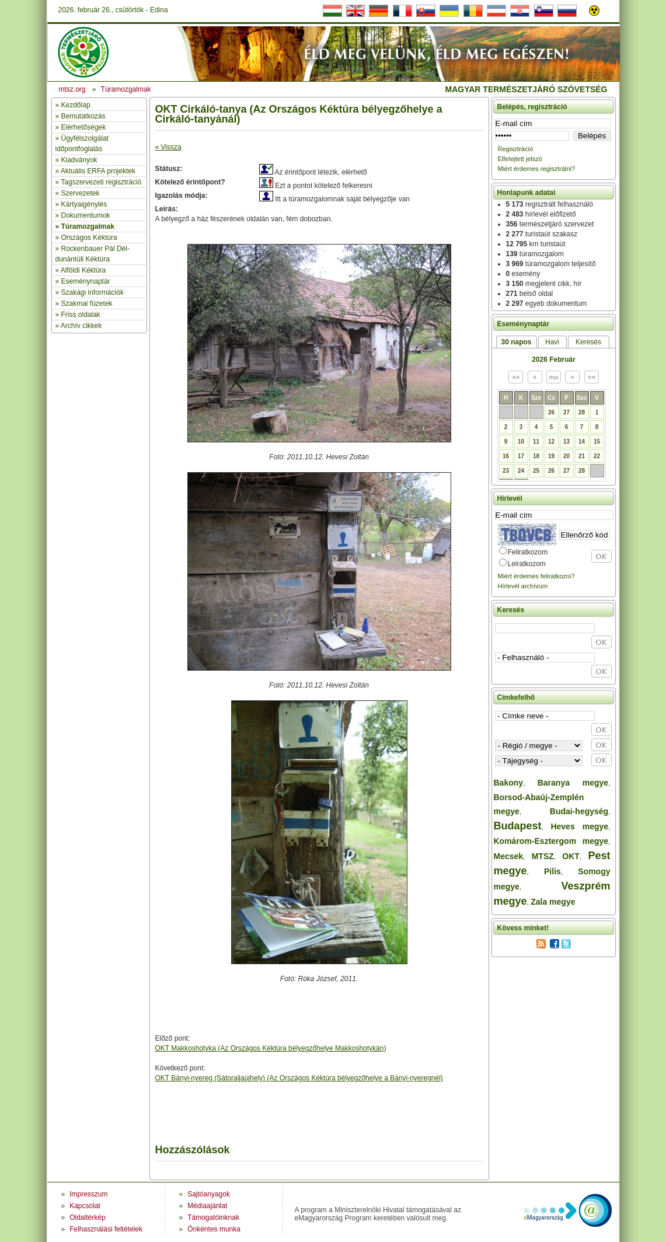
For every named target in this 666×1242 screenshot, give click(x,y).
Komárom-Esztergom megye (551, 841)
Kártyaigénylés (84, 204)
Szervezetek (80, 193)
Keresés (588, 342)
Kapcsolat (84, 1206)
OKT (571, 856)
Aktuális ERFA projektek (98, 171)
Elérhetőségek (83, 127)
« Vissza (168, 147)
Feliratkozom (528, 552)
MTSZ (543, 856)
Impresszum (88, 1194)
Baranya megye (573, 782)
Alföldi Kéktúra (83, 270)
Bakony (509, 782)
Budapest (518, 826)
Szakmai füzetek (87, 303)
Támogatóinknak (213, 1217)
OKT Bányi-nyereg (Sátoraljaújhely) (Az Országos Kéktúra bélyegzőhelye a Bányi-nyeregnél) (299, 1078)
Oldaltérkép (87, 1217)
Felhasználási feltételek (105, 1229)
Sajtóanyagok (208, 1194)
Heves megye (579, 826)
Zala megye (553, 901)
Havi (552, 342)
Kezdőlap (75, 105)
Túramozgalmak (87, 226)
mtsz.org (72, 89)
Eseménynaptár (85, 281)
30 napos (516, 342)
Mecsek (509, 856)
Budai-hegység (579, 811)
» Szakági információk (89, 292)
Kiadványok (79, 160)
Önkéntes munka (213, 1229)
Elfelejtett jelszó (520, 158)
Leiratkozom (527, 564)
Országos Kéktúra (89, 237)
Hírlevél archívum (523, 585)
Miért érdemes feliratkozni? (536, 576)
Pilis (552, 871)
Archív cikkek (81, 326)
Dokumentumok (85, 215)
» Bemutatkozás (80, 116)
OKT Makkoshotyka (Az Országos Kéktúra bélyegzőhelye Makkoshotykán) (270, 1048)
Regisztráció (516, 148)
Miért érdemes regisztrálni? (537, 168)
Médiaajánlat (207, 1206)
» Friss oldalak (77, 314)
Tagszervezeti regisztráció (101, 182)
